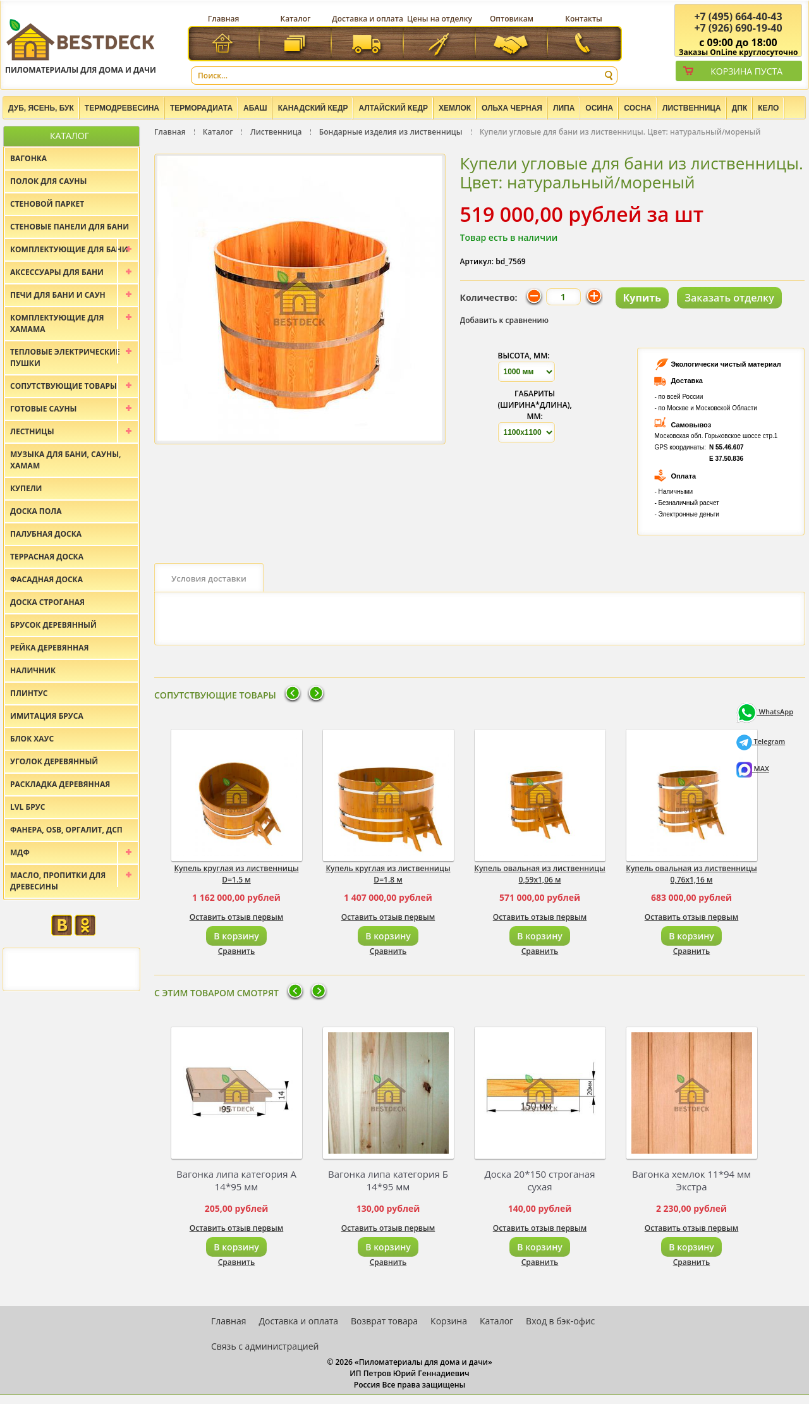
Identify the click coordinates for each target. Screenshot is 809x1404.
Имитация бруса (46, 716)
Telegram (761, 741)
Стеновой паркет (47, 203)
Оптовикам (511, 18)
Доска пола (36, 511)
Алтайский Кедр (393, 108)
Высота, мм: (524, 355)
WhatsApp (764, 711)
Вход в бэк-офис (560, 1321)
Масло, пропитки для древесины (58, 881)
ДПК (740, 108)
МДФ (20, 852)
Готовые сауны (43, 408)
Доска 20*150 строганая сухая (540, 1180)
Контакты (583, 18)
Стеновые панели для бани (69, 226)
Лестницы (32, 431)
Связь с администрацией (265, 1346)
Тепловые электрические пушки (65, 357)
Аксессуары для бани (57, 272)
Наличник (33, 670)
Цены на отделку (439, 18)
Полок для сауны (48, 181)
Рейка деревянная (49, 647)
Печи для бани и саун (58, 295)
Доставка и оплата (367, 18)
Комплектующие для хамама (57, 323)
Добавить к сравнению (504, 320)
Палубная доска (46, 533)
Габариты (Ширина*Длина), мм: (535, 405)
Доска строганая (47, 602)
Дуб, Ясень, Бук (41, 108)
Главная (224, 18)
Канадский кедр (313, 108)
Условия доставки (208, 578)
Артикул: (477, 261)
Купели (26, 488)
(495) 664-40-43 (738, 16)
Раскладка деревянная (60, 784)
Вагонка (28, 158)
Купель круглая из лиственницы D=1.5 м (236, 874)
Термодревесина (122, 108)
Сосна (638, 108)
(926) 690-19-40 (738, 28)
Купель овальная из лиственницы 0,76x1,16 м (691, 874)
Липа (564, 108)
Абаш (255, 108)
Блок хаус (32, 738)
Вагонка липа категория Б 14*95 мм (388, 1180)
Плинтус (29, 693)
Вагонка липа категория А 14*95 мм (236, 1180)
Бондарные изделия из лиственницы (391, 131)
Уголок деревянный (54, 761)
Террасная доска (46, 556)
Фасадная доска (46, 579)
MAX (752, 768)
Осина (599, 108)
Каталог (296, 18)
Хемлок (455, 108)
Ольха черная (512, 108)
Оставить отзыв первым (237, 917)
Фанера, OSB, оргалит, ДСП (66, 829)
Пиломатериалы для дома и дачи (80, 45)
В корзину (236, 936)
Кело (768, 108)
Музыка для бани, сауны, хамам (65, 460)
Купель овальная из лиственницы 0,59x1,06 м (539, 874)
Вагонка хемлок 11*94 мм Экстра (691, 1180)
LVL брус (27, 807)
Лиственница (691, 108)
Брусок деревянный (53, 625)
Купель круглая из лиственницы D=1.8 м (387, 874)
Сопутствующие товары (63, 386)
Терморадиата (201, 108)
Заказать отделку (729, 298)
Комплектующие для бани (69, 249)
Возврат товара (384, 1321)
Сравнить (236, 951)
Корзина (448, 1321)
